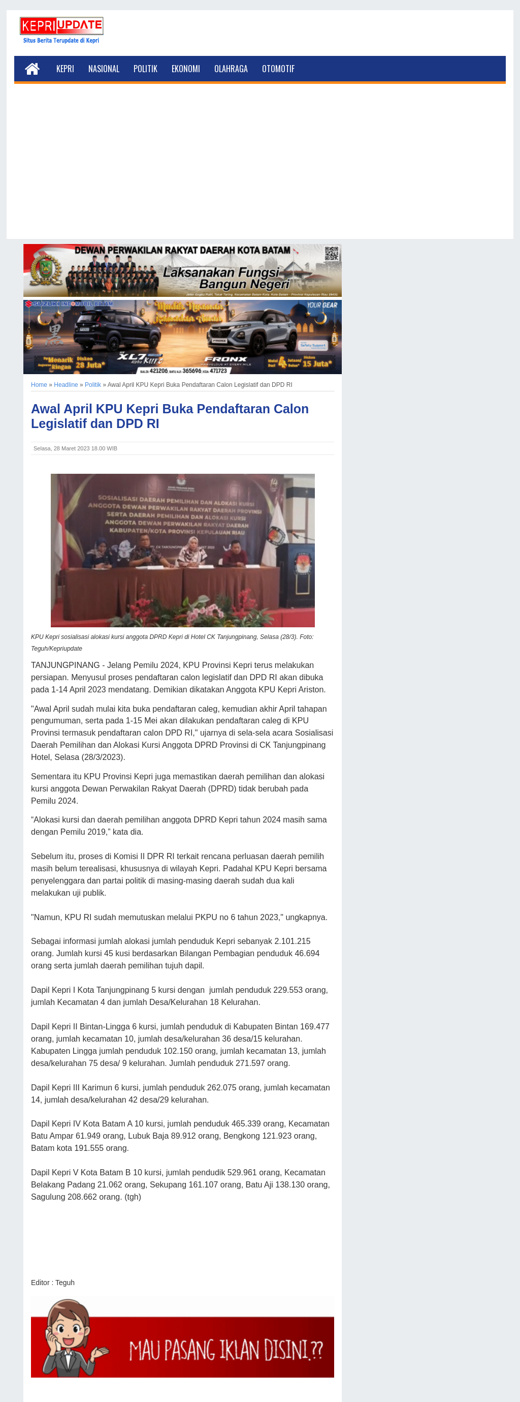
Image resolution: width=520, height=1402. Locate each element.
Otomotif (278, 69)
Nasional (103, 69)
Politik (145, 69)
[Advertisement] (260, 168)
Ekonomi (186, 69)
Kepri (65, 69)
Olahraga (231, 69)
